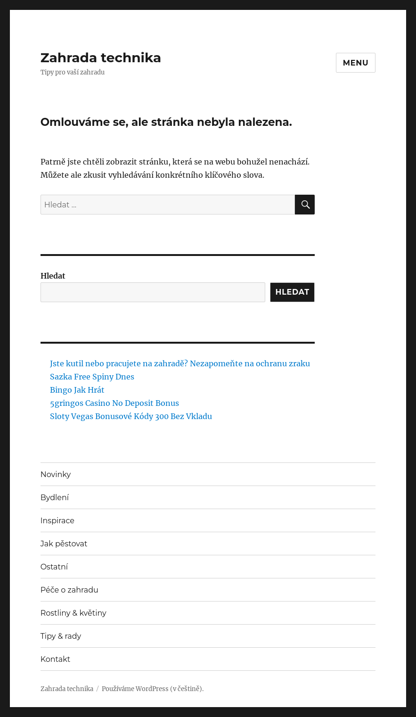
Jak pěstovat (64, 543)
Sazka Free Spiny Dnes (92, 376)
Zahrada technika (101, 57)
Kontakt (56, 659)
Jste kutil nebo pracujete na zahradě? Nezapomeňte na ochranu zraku (180, 363)
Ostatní (54, 566)
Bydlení (55, 497)
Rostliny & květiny (73, 613)
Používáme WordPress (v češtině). (153, 689)
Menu (356, 62)
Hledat (53, 275)
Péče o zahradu (69, 589)
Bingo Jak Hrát (77, 390)
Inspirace (57, 520)
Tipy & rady (61, 636)
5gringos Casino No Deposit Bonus (114, 403)
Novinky (56, 474)
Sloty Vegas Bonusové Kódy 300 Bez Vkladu (131, 416)
